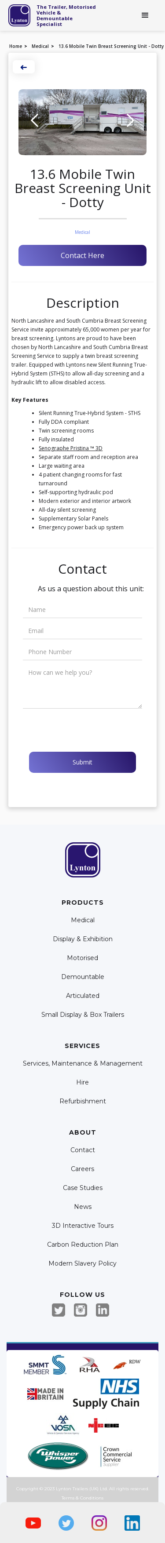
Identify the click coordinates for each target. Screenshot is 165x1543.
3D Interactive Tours (83, 1226)
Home (15, 46)
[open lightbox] (82, 122)
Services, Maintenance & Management (83, 1063)
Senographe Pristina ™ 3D (71, 448)
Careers (82, 1169)
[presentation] (90, 730)
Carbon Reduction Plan (82, 1244)
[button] (145, 15)
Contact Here (82, 255)
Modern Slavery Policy (82, 1263)
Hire (82, 1082)
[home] (19, 15)
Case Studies (83, 1188)
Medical (40, 46)
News (83, 1207)
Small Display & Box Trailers (82, 1015)
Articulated (82, 996)
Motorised (82, 958)
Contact (82, 1150)
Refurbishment (82, 1101)
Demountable (82, 977)
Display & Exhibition (83, 939)
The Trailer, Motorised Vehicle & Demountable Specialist (66, 15)
